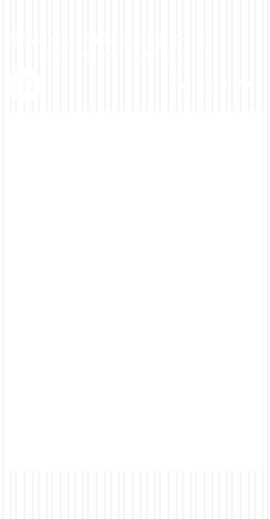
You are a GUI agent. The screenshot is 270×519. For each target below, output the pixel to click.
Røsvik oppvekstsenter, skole (108, 38)
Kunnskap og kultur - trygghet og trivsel (117, 54)
